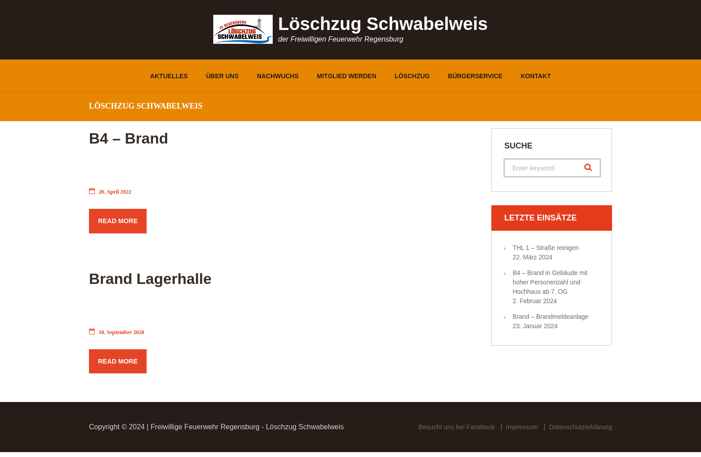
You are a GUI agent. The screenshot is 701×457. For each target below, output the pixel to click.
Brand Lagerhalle (179, 279)
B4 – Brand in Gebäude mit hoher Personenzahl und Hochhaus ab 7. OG (550, 284)
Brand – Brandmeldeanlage (550, 318)
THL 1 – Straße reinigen (546, 249)
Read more (121, 222)
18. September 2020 (120, 334)
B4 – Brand (147, 135)
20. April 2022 (112, 191)
